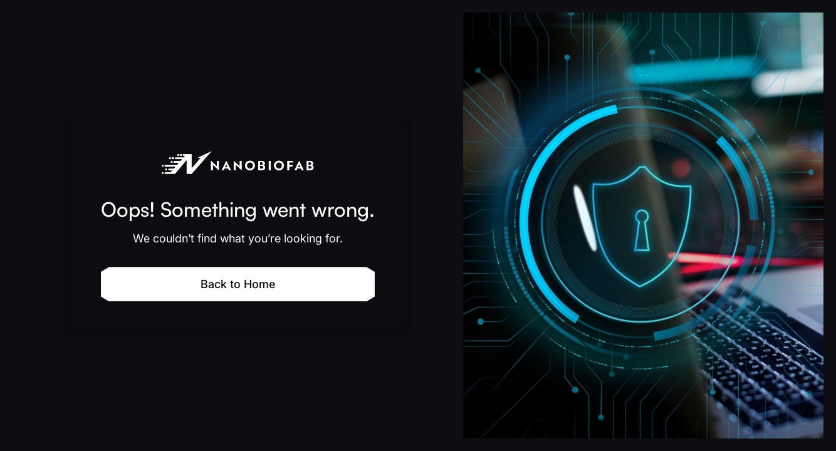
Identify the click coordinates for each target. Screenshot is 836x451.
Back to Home (238, 284)
